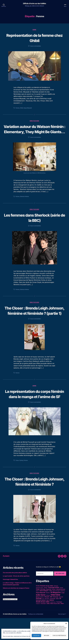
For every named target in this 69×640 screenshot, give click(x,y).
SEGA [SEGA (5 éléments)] (57, 620)
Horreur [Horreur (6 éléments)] (48, 614)
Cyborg (21, 477)
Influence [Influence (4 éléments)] (48, 617)
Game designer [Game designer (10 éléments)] (44, 612)
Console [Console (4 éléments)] (61, 609)
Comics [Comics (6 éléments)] (45, 609)
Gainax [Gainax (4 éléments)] (37, 612)
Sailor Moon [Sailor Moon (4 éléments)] (47, 620)
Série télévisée (34, 121)
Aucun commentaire (35, 46)
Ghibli (21, 108)
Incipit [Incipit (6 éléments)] (62, 614)
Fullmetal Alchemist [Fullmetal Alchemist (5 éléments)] (60, 611)
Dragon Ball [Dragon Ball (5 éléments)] (48, 611)
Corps (17, 477)
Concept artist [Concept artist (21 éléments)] (53, 609)
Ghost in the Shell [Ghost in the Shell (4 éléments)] (56, 612)
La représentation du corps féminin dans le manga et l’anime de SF (34, 408)
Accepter (36, 635)
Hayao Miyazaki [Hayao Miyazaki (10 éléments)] (40, 614)
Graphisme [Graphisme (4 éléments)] (62, 612)
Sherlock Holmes (24, 202)
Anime (34, 30)
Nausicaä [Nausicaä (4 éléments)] (61, 618)
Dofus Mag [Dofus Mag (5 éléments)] (42, 611)
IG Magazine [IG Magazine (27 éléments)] (56, 614)
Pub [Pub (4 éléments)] (43, 620)
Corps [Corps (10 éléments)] (38, 611)
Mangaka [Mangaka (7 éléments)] (46, 618)
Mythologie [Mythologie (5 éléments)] (55, 618)
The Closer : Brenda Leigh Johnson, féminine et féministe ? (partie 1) (34, 319)
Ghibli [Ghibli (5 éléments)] (50, 612)
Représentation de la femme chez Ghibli (34, 38)
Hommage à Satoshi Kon (10, 601)
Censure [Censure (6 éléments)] (56, 607)
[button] (66, 623)
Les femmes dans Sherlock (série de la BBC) (34, 223)
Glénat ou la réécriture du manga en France (16, 610)
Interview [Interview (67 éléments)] (55, 616)
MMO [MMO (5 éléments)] (51, 618)
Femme (18, 108)
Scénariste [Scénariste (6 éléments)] (52, 620)
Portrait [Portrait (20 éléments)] (39, 620)
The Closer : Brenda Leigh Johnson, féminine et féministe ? (34, 501)
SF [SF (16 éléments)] (60, 620)
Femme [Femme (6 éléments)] (53, 611)
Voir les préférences (59, 635)
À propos (6, 578)
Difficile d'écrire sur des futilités (34, 3)
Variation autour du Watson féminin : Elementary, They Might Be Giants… (34, 132)
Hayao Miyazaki (28, 108)
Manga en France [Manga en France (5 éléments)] (40, 618)
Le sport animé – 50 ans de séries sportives (16, 598)
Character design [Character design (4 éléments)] (39, 609)
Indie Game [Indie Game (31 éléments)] (40, 617)
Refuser (46, 635)
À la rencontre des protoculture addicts (15, 594)
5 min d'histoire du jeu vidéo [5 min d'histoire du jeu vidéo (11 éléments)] (44, 607)
